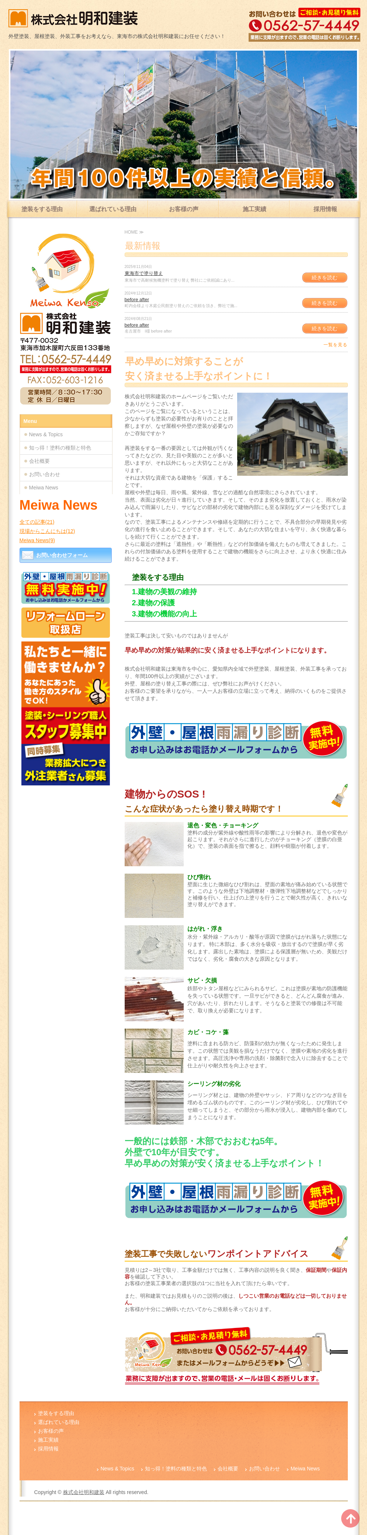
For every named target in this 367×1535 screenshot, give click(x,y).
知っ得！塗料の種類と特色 (60, 448)
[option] (183, 125)
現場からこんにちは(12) (47, 531)
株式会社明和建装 (83, 1492)
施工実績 (254, 209)
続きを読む (324, 278)
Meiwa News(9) (37, 540)
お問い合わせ (44, 474)
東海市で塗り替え (144, 273)
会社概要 (39, 461)
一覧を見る (335, 344)
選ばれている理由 (112, 209)
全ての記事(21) (37, 522)
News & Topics (46, 434)
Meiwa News (43, 488)
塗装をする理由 (42, 209)
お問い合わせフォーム (62, 555)
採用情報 (325, 209)
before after (137, 299)
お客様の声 (183, 209)
